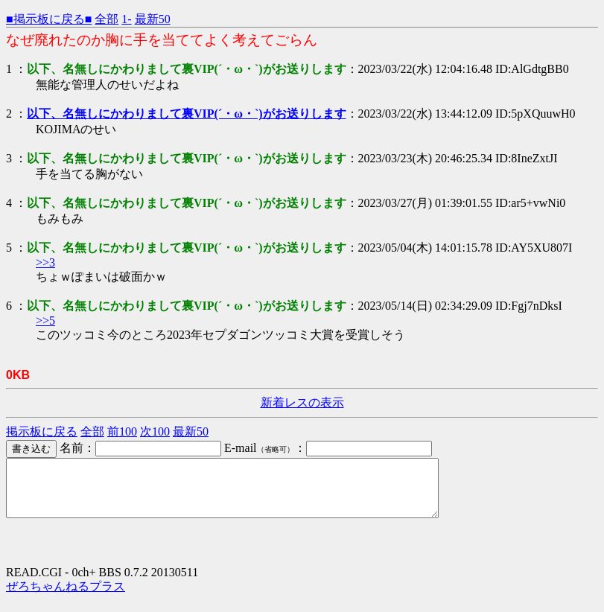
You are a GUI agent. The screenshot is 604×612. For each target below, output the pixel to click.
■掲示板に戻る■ (49, 19)
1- (126, 19)
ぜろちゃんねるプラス (65, 597)
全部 (106, 19)
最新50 (153, 19)
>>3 (45, 262)
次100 (155, 431)
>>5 (45, 320)
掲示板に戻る (41, 431)
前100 (122, 431)
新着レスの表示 (302, 402)
